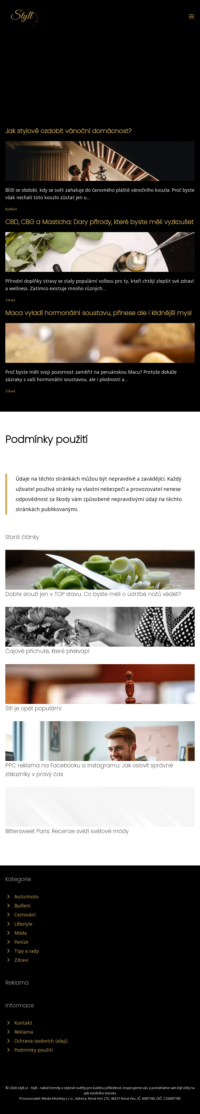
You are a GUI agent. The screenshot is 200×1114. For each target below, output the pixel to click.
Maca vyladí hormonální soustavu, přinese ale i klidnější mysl (98, 312)
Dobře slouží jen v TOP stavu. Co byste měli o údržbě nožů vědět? (93, 594)
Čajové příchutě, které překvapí (47, 651)
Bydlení (11, 209)
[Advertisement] (100, 67)
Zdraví (10, 300)
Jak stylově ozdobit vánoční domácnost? (68, 131)
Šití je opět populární (33, 708)
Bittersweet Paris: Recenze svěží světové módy (67, 831)
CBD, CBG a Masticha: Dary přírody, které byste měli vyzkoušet (99, 221)
